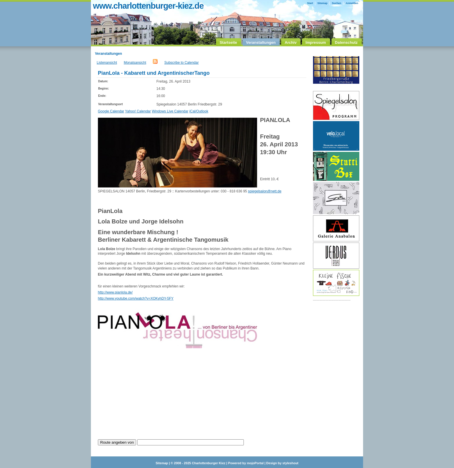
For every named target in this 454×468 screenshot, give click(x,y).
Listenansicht (107, 63)
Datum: (103, 81)
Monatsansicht (135, 63)
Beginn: (103, 88)
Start (310, 3)
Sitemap (322, 3)
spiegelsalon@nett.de (264, 191)
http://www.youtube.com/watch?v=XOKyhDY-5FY (135, 298)
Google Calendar (111, 111)
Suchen (336, 3)
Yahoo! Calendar (138, 111)
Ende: (102, 95)
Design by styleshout (282, 463)
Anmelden (351, 3)
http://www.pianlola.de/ (115, 292)
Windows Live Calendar (170, 111)
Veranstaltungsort (110, 104)
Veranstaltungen (108, 54)
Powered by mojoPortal (246, 463)
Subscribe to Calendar (181, 63)
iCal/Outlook (198, 111)
